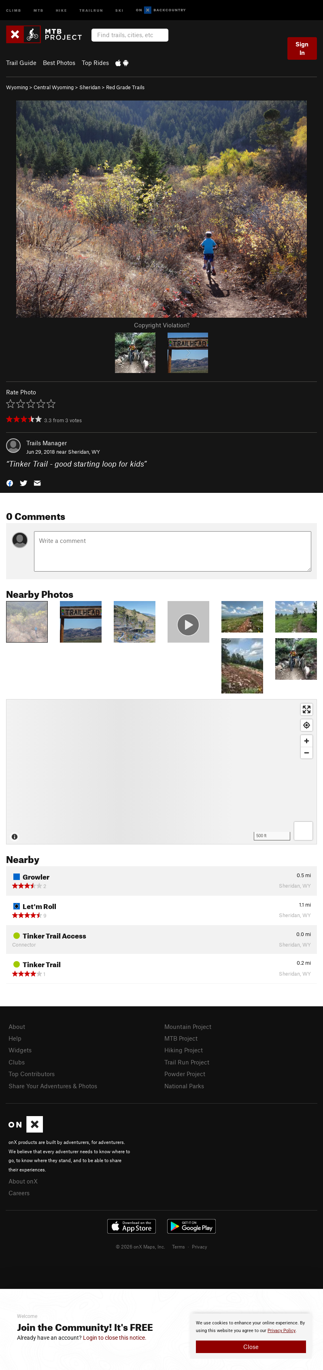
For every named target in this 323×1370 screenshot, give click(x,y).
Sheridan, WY (84, 451)
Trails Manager (46, 442)
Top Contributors (31, 1073)
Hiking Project (183, 1050)
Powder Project (184, 1073)
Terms (178, 1246)
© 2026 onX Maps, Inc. (140, 1246)
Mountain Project (187, 1026)
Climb (13, 10)
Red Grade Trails (125, 87)
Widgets (20, 1050)
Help (14, 1038)
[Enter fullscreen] (306, 709)
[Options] (303, 831)
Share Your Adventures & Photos (52, 1085)
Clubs (16, 1062)
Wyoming (17, 87)
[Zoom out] (306, 752)
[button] (9, 482)
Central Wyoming (54, 87)
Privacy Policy (281, 1330)
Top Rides (95, 62)
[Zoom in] (306, 741)
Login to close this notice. (115, 1337)
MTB (39, 10)
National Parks (184, 1085)
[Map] (161, 772)
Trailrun (91, 10)
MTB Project (181, 1038)
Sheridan (89, 87)
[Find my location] (306, 725)
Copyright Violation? (161, 325)
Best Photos (59, 62)
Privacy (199, 1246)
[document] (251, 1336)
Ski (119, 10)
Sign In (301, 48)
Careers (19, 1192)
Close (251, 1346)
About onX (23, 1181)
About (16, 1026)
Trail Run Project (186, 1062)
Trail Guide (21, 62)
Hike (61, 10)
